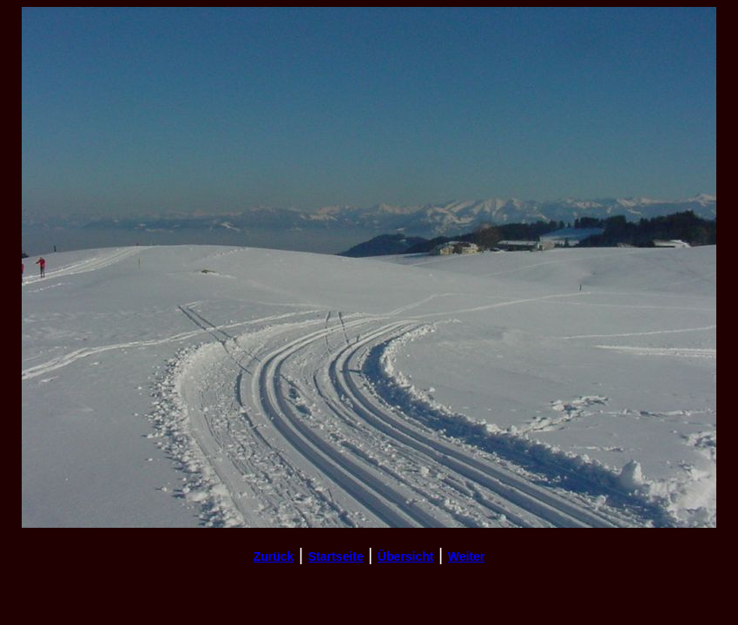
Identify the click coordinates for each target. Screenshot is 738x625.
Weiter (466, 556)
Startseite (336, 556)
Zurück (274, 556)
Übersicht (406, 556)
